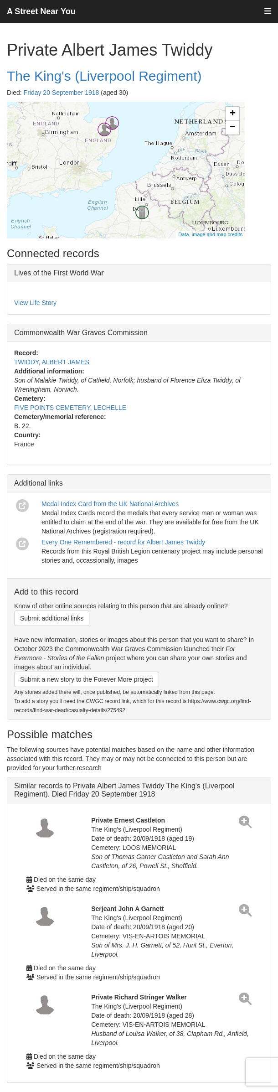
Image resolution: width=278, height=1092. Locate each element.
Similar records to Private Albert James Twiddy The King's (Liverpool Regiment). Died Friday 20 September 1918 (124, 790)
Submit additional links (51, 618)
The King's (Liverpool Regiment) (104, 75)
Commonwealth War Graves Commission (81, 332)
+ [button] (233, 114)
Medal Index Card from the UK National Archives (110, 503)
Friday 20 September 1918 (61, 92)
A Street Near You (41, 11)
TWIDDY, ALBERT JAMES (51, 362)
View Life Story (35, 302)
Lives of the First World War (59, 273)
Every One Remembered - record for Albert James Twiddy (123, 542)
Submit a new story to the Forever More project (86, 679)
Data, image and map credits (210, 234)
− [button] (233, 128)
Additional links (38, 483)
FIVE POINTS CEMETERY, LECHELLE (70, 407)
